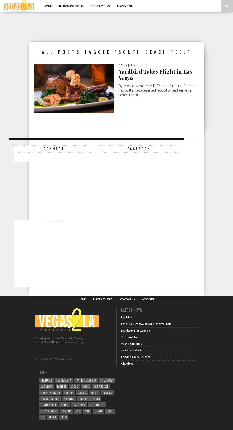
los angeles (101, 386)
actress (69, 399)
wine (87, 411)
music (94, 392)
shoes (64, 405)
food (64, 417)
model (86, 386)
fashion (66, 411)
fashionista (63, 380)
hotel (110, 411)
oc (42, 417)
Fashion (62, 386)
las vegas (47, 386)
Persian (107, 392)
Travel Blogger (50, 392)
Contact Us (100, 6)
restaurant (97, 405)
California (79, 405)
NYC (78, 411)
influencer (107, 380)
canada (82, 392)
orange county (50, 399)
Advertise (125, 6)
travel (98, 411)
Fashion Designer (89, 399)
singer (52, 417)
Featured (46, 380)
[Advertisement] (116, 27)
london (68, 392)
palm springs (49, 411)
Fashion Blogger (86, 380)
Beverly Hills (49, 405)
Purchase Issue (71, 6)
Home (48, 6)
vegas (74, 386)
